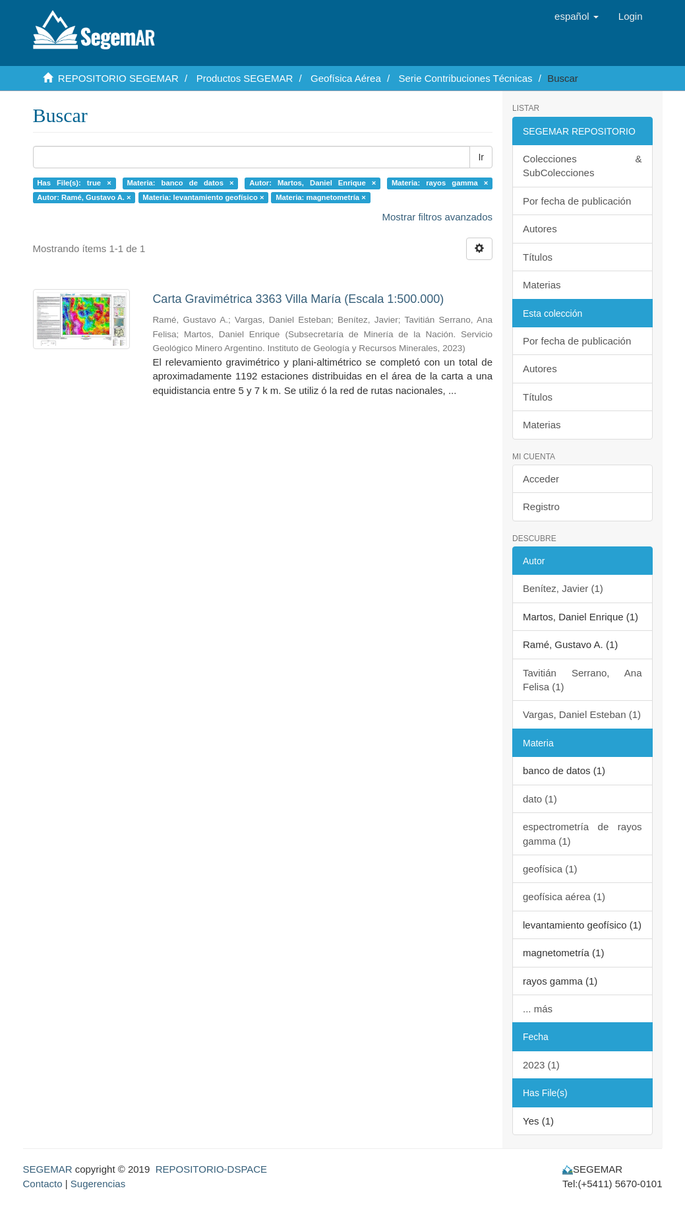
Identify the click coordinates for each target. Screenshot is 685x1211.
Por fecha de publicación (577, 201)
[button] (577, 16)
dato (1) (540, 798)
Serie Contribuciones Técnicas (465, 78)
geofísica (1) (550, 868)
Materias (542, 284)
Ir (481, 157)
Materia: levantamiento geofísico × (203, 197)
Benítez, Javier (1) (563, 588)
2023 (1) (541, 1064)
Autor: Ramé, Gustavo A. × (84, 197)
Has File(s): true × (74, 183)
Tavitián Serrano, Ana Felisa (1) (582, 679)
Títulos (537, 257)
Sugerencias (98, 1183)
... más (537, 1008)
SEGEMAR (48, 1169)
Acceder (541, 478)
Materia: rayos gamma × (440, 183)
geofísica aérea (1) (564, 896)
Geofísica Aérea (346, 78)
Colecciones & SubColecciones (582, 165)
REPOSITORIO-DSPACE (211, 1169)
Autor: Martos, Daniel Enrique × (312, 183)
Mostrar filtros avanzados (437, 216)
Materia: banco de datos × (180, 183)
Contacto (43, 1183)
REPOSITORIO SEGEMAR (118, 78)
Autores (540, 228)
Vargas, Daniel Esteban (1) (582, 714)
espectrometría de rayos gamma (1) (582, 833)
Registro (541, 506)
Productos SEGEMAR (244, 78)
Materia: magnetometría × (321, 197)
